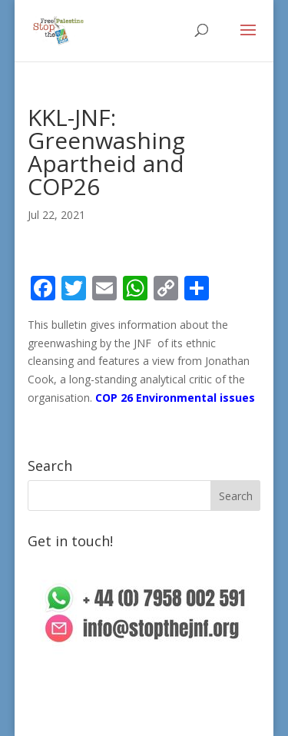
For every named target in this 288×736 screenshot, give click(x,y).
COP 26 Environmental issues (175, 397)
